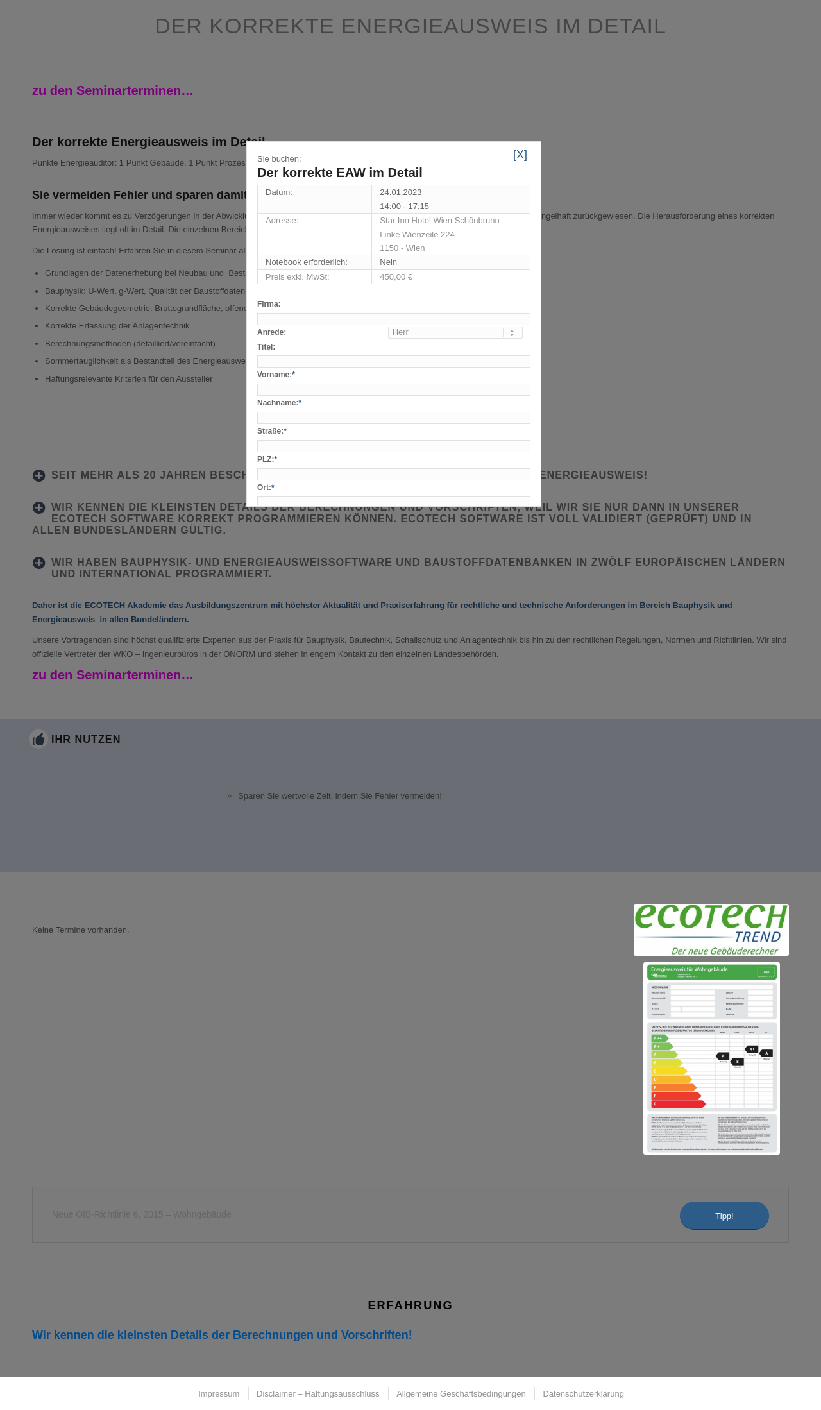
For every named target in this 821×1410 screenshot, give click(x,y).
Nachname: (279, 402)
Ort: (266, 487)
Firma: (269, 304)
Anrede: (271, 332)
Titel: (266, 347)
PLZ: (267, 459)
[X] (520, 154)
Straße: (272, 431)
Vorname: (276, 374)
